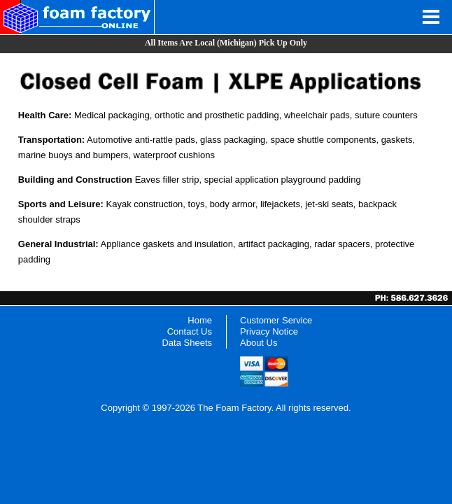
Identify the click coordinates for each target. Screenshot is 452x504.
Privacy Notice (269, 331)
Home (200, 320)
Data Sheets (187, 342)
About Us (258, 342)
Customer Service (276, 320)
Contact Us (189, 331)
